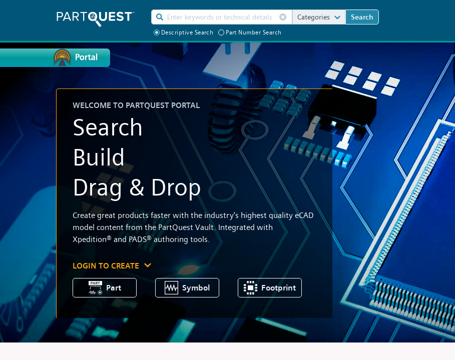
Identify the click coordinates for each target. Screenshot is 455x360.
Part (105, 287)
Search (362, 17)
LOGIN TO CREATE (106, 265)
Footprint (270, 287)
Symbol (187, 287)
